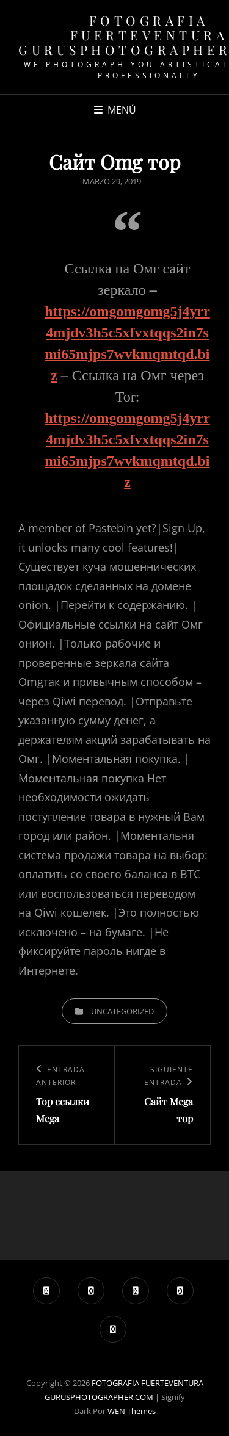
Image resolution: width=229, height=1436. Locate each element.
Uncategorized (122, 1011)
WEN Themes (131, 1410)
